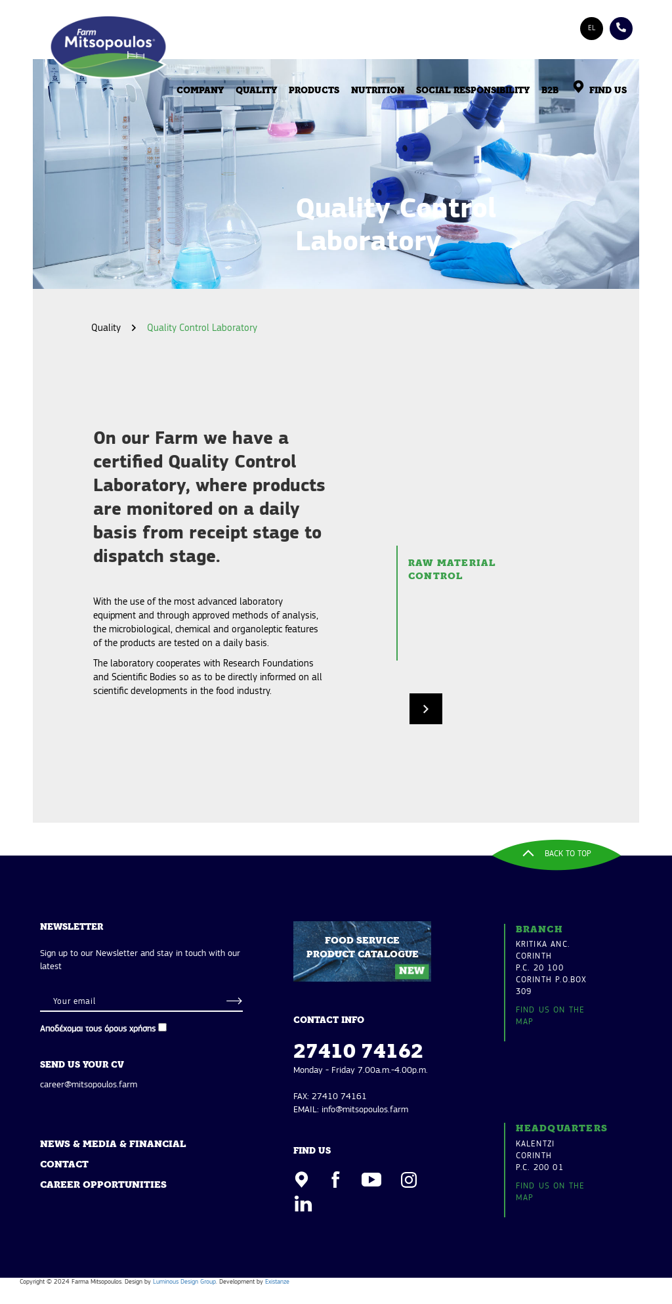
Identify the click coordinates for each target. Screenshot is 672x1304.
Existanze (277, 1282)
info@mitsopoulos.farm (365, 1110)
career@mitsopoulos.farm (88, 1085)
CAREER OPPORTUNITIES (103, 1185)
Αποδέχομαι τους (103, 1028)
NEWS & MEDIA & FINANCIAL (113, 1145)
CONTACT (64, 1165)
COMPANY (200, 91)
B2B (549, 91)
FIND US (598, 91)
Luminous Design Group (184, 1282)
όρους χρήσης (130, 1029)
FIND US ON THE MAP (550, 1016)
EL (591, 28)
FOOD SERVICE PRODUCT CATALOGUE (367, 955)
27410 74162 (358, 1052)
